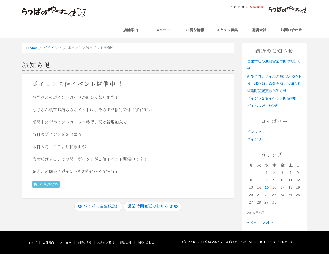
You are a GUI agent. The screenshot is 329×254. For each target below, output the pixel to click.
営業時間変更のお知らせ (152, 206)
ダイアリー (52, 48)
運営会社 (259, 30)
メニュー (163, 30)
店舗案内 (130, 30)
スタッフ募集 (227, 30)
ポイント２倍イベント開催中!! (271, 98)
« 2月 (252, 223)
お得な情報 (195, 30)
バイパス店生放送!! (98, 206)
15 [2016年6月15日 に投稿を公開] (266, 187)
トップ (32, 242)
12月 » (267, 223)
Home (31, 48)
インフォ (254, 132)
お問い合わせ (291, 30)
